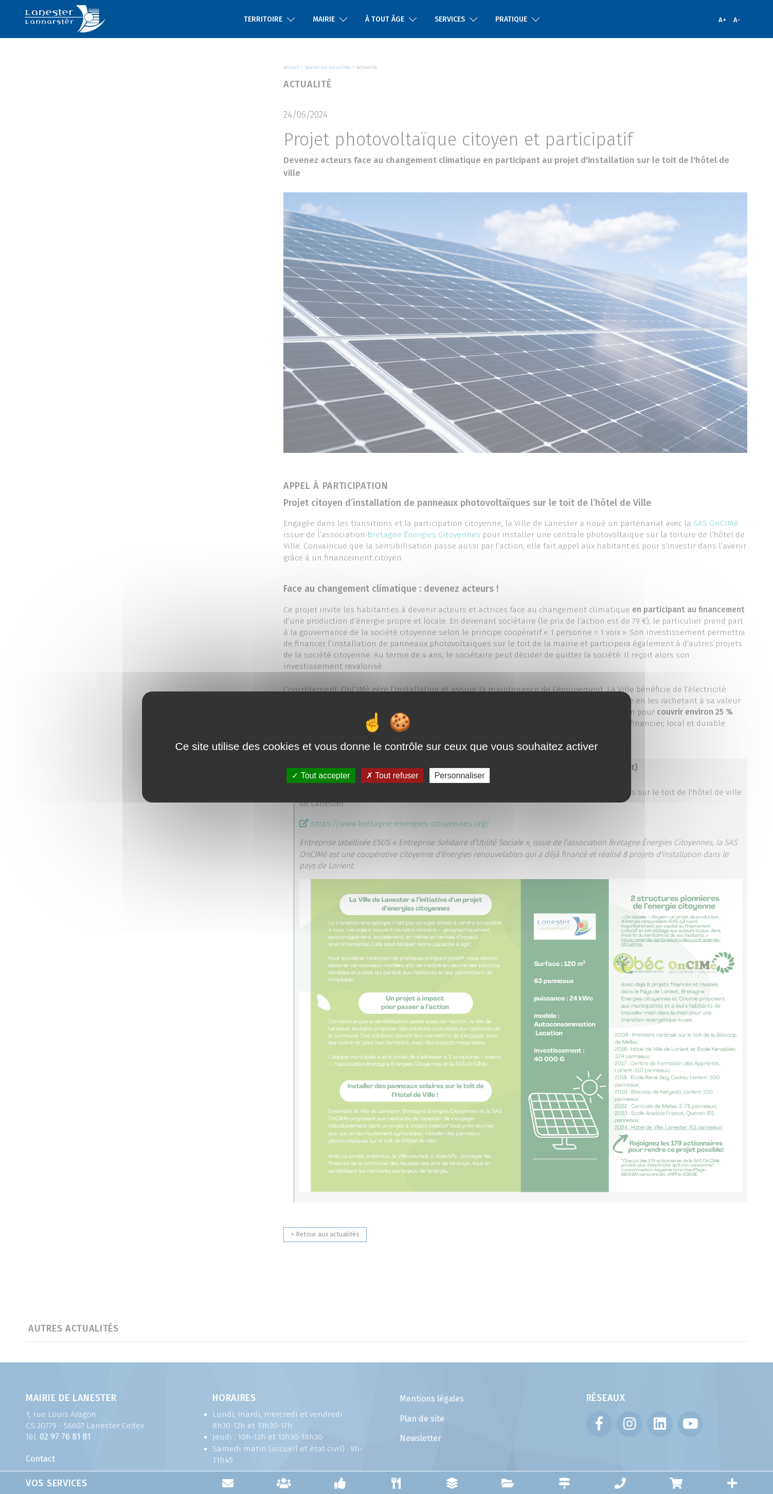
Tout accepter (321, 775)
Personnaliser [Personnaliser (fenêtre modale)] (460, 775)
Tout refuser (392, 775)
